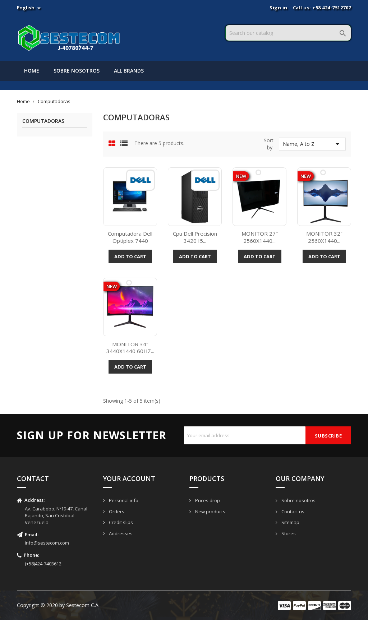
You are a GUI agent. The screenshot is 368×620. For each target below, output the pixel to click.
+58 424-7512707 (331, 7)
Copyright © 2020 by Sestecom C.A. (58, 605)
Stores (288, 533)
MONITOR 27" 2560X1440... (260, 237)
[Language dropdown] (29, 7)
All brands (129, 70)
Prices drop (207, 500)
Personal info (123, 500)
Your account (129, 478)
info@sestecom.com (47, 543)
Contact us (292, 511)
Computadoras (43, 121)
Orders (116, 511)
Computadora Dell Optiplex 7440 (130, 237)
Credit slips (120, 522)
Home (31, 70)
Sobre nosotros (77, 70)
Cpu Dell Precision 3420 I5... (195, 237)
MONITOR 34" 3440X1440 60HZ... (130, 348)
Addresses (120, 533)
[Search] (288, 33)
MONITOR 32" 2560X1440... (324, 237)
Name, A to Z (312, 144)
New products (209, 511)
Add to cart (130, 256)
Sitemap (289, 522)
